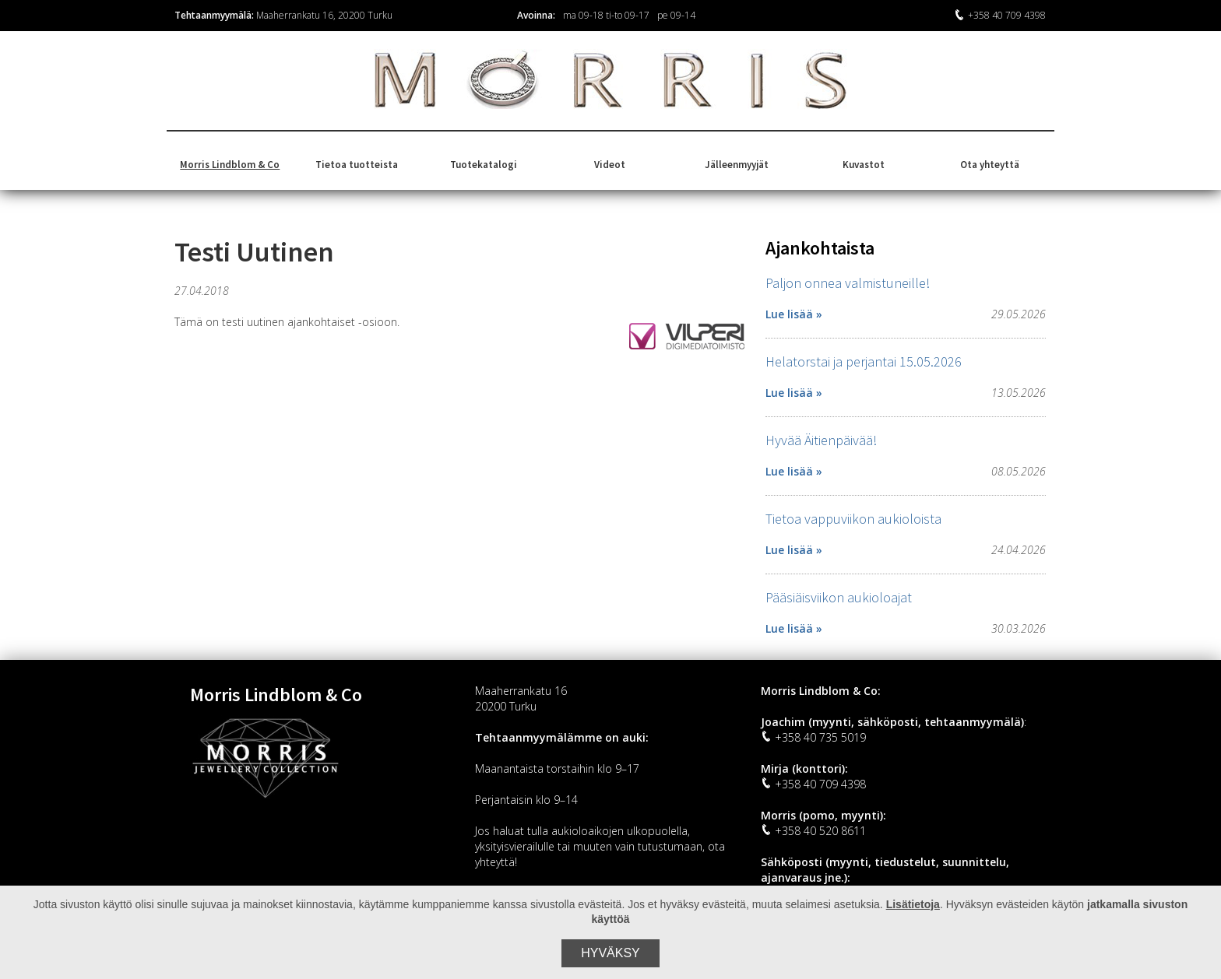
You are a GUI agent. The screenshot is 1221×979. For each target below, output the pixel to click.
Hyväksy (610, 953)
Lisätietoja (913, 904)
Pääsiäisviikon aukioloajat (838, 597)
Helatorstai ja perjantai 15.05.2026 (863, 361)
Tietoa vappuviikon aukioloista (853, 519)
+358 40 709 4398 (1000, 15)
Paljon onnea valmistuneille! (847, 283)
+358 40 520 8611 (813, 830)
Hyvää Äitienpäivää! (821, 440)
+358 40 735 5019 (813, 737)
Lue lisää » (793, 314)
